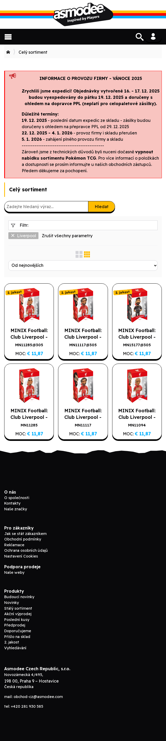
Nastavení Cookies (21, 556)
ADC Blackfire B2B (83, 14)
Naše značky (15, 509)
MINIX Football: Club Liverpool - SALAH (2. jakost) (83, 336)
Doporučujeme (17, 631)
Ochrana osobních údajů (26, 550)
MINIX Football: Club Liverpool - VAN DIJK (29, 417)
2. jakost (11, 642)
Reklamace (14, 545)
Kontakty (12, 503)
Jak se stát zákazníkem (25, 533)
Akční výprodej (17, 614)
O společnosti (16, 497)
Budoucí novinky (19, 596)
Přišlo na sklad (17, 636)
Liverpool (23, 235)
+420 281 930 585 (27, 706)
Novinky (11, 602)
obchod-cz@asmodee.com (38, 696)
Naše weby (14, 572)
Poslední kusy (16, 619)
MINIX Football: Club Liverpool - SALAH (83, 417)
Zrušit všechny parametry (67, 235)
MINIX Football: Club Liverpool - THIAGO (137, 417)
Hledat (101, 206)
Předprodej (14, 625)
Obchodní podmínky (22, 539)
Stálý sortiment (18, 608)
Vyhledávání (15, 648)
